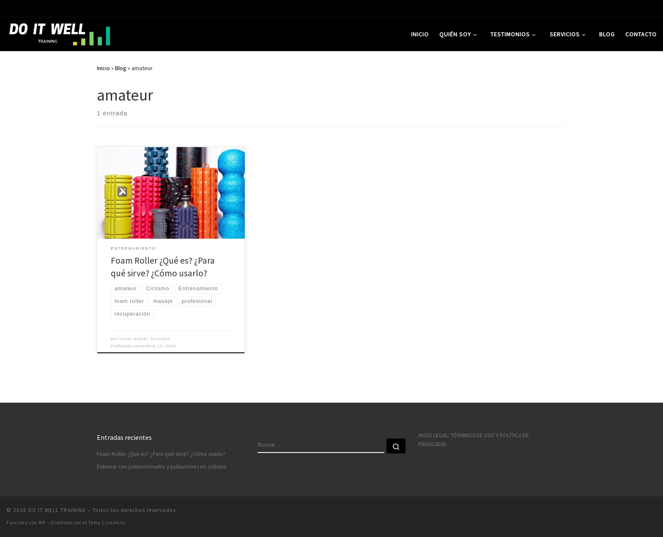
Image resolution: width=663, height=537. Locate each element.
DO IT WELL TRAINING (57, 510)
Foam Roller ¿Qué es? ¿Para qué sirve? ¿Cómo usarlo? (161, 454)
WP (42, 523)
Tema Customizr (107, 523)
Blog (120, 68)
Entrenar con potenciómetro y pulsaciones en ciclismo (162, 466)
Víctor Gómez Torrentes (144, 339)
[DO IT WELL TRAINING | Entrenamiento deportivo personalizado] (59, 32)
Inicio (103, 68)
